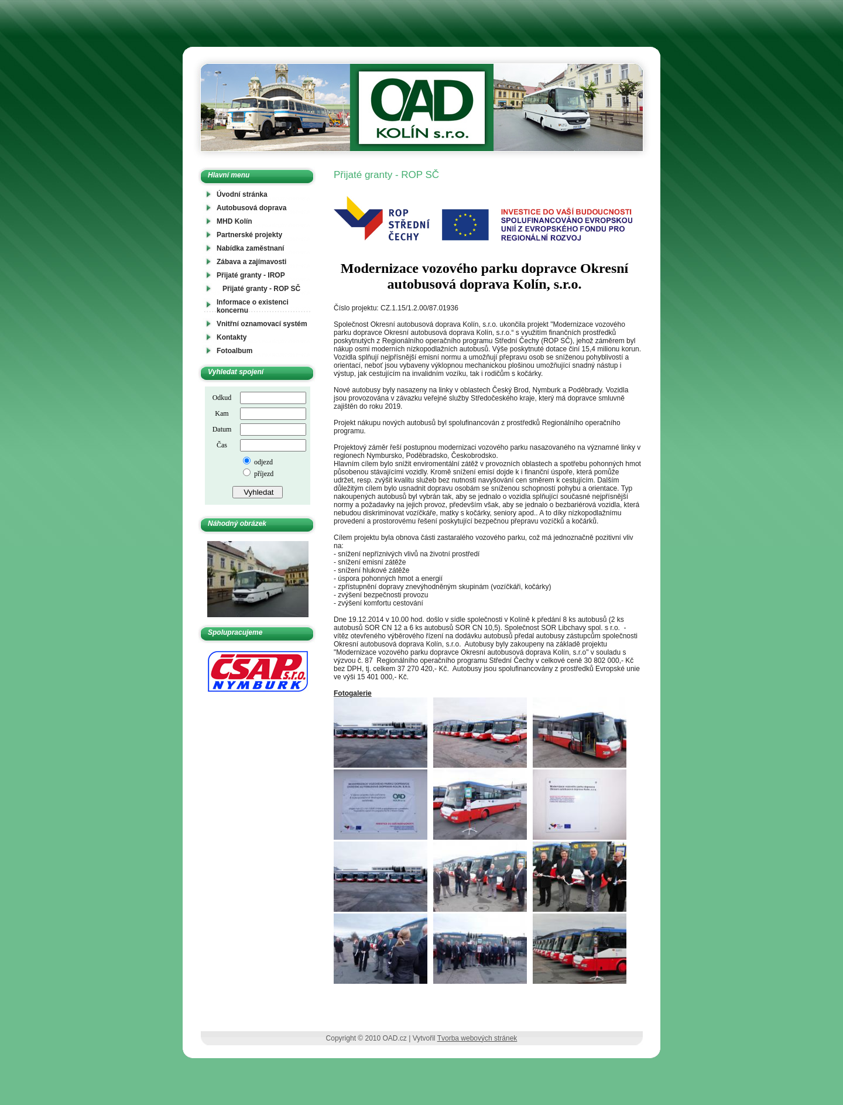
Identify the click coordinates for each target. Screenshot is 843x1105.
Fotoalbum (234, 351)
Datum (222, 429)
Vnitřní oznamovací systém (262, 324)
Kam (221, 413)
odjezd (262, 462)
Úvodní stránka (242, 194)
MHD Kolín (234, 221)
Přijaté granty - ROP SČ (261, 289)
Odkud (222, 398)
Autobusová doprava (251, 208)
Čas (222, 445)
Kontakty (231, 337)
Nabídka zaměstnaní (250, 248)
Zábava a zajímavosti (251, 262)
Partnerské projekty (249, 235)
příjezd (262, 474)
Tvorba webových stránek (477, 1038)
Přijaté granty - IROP (251, 275)
